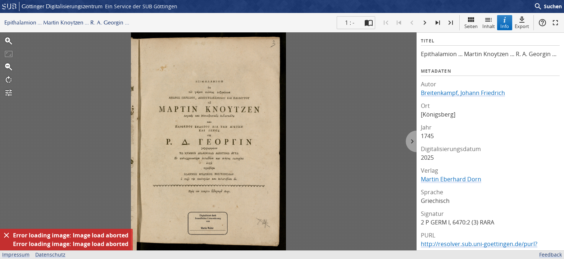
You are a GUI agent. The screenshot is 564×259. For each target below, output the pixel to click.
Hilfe (542, 22)
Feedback (550, 254)
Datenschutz (50, 254)
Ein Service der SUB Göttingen (141, 6)
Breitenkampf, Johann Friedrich (463, 93)
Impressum (15, 254)
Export (522, 22)
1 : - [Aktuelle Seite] (349, 23)
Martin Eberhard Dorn (451, 179)
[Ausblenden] (6, 235)
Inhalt (488, 22)
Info (504, 22)
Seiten (471, 22)
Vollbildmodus (555, 22)
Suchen (548, 6)
